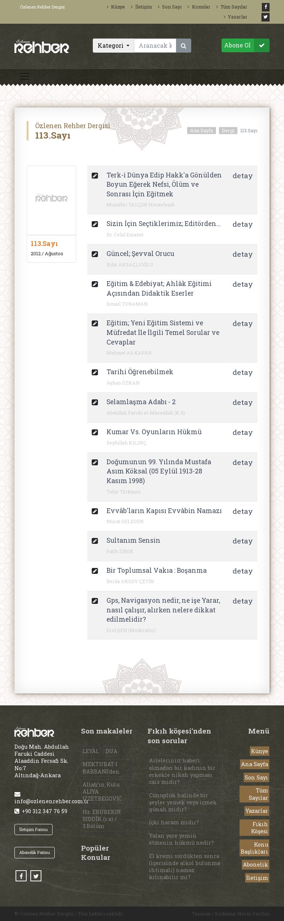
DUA (111, 751)
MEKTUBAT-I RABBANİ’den (100, 768)
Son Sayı (170, 7)
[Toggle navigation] (24, 76)
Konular (198, 7)
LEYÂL (90, 751)
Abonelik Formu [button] (34, 852)
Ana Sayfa (201, 130)
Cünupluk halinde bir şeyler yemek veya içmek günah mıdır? (183, 802)
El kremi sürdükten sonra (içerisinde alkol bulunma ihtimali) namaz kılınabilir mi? (184, 866)
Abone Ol (247, 45)
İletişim (141, 7)
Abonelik (255, 864)
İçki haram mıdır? (174, 822)
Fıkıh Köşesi (259, 828)
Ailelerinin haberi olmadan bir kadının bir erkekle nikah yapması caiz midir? (182, 771)
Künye (116, 7)
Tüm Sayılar (231, 7)
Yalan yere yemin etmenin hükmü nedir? (181, 839)
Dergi (228, 130)
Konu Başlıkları (254, 848)
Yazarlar (235, 17)
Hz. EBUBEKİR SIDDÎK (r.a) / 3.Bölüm (101, 818)
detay (243, 175)
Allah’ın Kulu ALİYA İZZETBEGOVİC (102, 791)
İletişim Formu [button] (33, 829)
